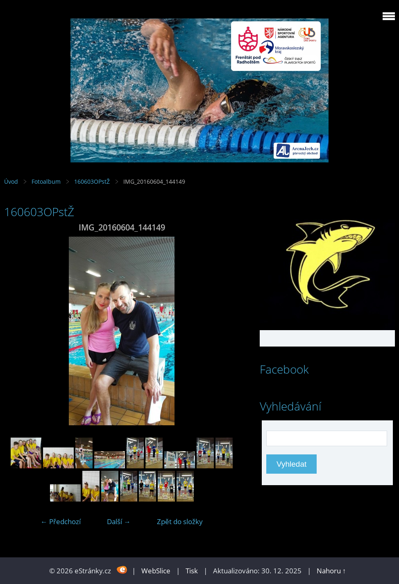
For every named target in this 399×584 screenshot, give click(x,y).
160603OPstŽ (92, 181)
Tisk (192, 570)
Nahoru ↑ (331, 570)
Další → (119, 521)
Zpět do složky (180, 521)
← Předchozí (61, 521)
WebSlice (155, 570)
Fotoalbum (46, 181)
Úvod (11, 181)
